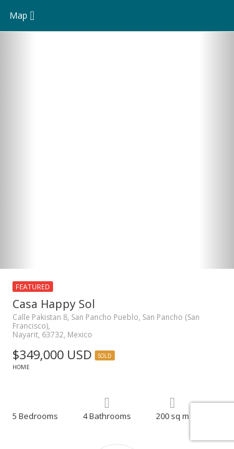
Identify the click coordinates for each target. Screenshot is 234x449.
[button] (17, 150)
